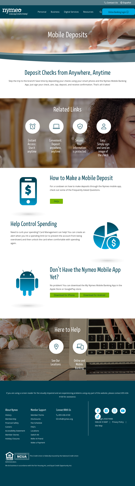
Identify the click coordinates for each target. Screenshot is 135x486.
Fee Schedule (36, 422)
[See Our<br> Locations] (55, 352)
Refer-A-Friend (37, 438)
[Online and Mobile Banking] (79, 354)
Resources (88, 11)
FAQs (56, 201)
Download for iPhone (64, 294)
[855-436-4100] (67, 415)
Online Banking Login (119, 12)
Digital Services (71, 11)
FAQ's (33, 426)
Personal (42, 11)
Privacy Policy (118, 422)
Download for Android (94, 294)
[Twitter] (106, 410)
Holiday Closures (12, 438)
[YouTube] (123, 410)
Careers (8, 426)
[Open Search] (100, 11)
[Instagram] (114, 410)
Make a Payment (38, 442)
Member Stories (12, 434)
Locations (35, 430)
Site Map (98, 425)
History (8, 415)
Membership (10, 419)
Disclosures (36, 419)
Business (55, 11)
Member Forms (37, 415)
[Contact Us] (111, 2)
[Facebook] (98, 410)
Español (125, 2)
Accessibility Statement (15, 430)
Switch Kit (35, 434)
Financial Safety (12, 422)
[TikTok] (98, 416)
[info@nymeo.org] (67, 419)
